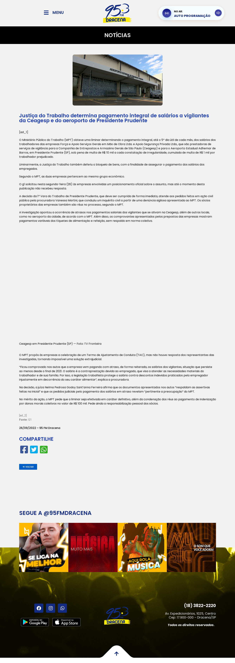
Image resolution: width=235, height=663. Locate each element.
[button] (28, 467)
